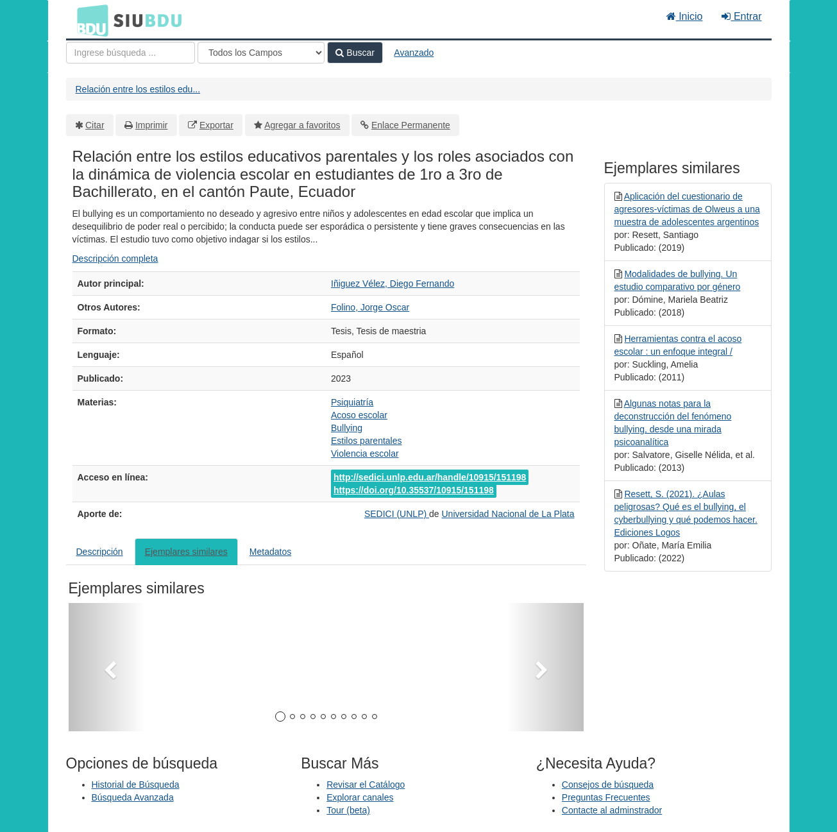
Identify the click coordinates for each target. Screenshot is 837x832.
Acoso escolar (359, 415)
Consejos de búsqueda (608, 784)
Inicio (684, 16)
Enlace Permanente (410, 125)
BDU (89, 20)
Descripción (99, 552)
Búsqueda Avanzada (133, 797)
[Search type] (261, 53)
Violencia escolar (365, 453)
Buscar (354, 52)
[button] (107, 667)
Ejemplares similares (186, 552)
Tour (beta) (348, 810)
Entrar (741, 16)
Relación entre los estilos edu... (138, 89)
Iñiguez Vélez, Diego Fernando (392, 283)
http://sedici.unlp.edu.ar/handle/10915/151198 (430, 477)
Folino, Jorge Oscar (370, 307)
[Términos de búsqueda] (130, 53)
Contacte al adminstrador (612, 810)
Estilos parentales (366, 441)
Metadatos (270, 552)
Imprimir (151, 125)
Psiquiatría (352, 402)
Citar (95, 125)
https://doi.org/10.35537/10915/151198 (414, 490)
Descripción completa (115, 258)
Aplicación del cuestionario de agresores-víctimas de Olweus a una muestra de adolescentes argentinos (687, 209)
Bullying (346, 428)
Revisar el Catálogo (365, 784)
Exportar (216, 125)
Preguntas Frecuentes (606, 797)
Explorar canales (359, 797)
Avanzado (414, 52)
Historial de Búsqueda (136, 784)
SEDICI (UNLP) (396, 514)
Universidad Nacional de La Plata (507, 514)
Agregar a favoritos (302, 125)
